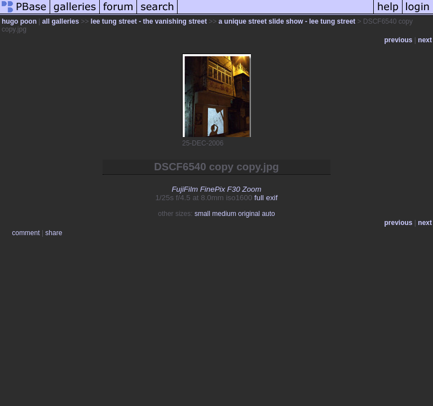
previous (399, 40)
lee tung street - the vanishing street (149, 21)
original (249, 214)
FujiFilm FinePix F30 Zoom (216, 189)
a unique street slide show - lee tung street (287, 21)
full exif (265, 197)
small (202, 214)
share (53, 233)
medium (224, 214)
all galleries (60, 21)
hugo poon (19, 21)
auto (268, 214)
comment (25, 233)
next (425, 40)
